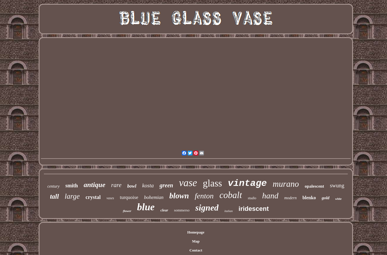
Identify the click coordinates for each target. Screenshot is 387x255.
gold (325, 197)
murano (286, 183)
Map (196, 241)
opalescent (314, 186)
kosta (148, 185)
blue (146, 207)
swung (337, 185)
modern (290, 198)
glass (212, 183)
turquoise (129, 197)
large (72, 196)
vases (110, 198)
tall (54, 196)
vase (188, 182)
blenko (309, 197)
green (166, 185)
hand (270, 195)
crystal (93, 197)
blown (179, 195)
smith (71, 185)
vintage (247, 183)
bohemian (154, 197)
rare (116, 185)
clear (164, 210)
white (338, 198)
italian (228, 211)
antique (94, 184)
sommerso (181, 210)
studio (252, 198)
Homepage (195, 232)
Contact (195, 250)
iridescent (254, 208)
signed (206, 207)
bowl (131, 186)
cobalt (230, 195)
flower (127, 211)
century (53, 186)
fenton (204, 196)
